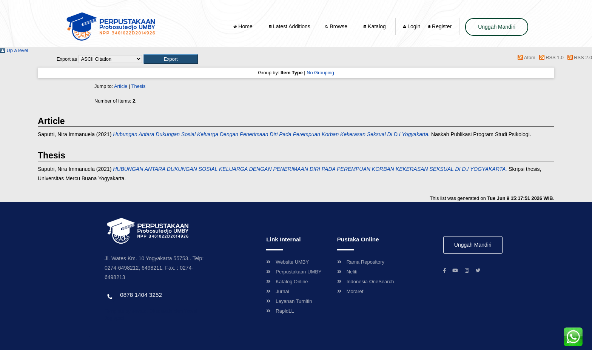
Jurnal (277, 291)
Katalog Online (287, 281)
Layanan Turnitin (289, 301)
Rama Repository (360, 262)
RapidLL (280, 311)
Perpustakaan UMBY (293, 272)
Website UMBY (287, 262)
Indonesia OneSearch (365, 281)
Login (411, 26)
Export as (67, 59)
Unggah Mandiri (496, 27)
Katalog (374, 26)
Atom (525, 57)
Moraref (350, 291)
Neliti (347, 272)
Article (121, 86)
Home (243, 26)
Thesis (138, 86)
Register (440, 26)
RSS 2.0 (578, 57)
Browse (336, 26)
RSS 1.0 (550, 57)
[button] (170, 59)
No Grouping (320, 72)
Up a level (14, 50)
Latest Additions (289, 26)
